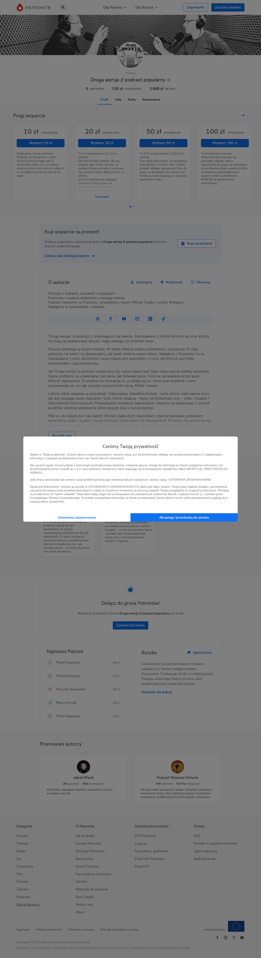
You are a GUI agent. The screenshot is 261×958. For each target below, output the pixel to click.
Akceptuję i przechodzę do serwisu (184, 517)
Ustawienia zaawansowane (77, 517)
